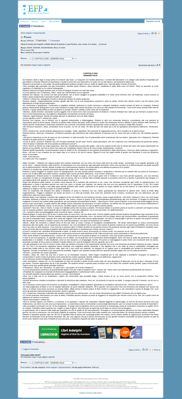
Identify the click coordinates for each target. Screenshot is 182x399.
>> (76, 59)
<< (30, 59)
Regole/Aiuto (54, 21)
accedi (157, 21)
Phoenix (27, 37)
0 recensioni (54, 41)
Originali (34, 21)
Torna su (157, 350)
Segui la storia (143, 34)
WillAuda (30, 41)
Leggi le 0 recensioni (30, 349)
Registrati (149, 21)
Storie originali (26, 33)
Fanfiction (24, 21)
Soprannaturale (39, 33)
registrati (47, 65)
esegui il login (36, 65)
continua (102, 44)
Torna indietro (25, 367)
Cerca (43, 21)
